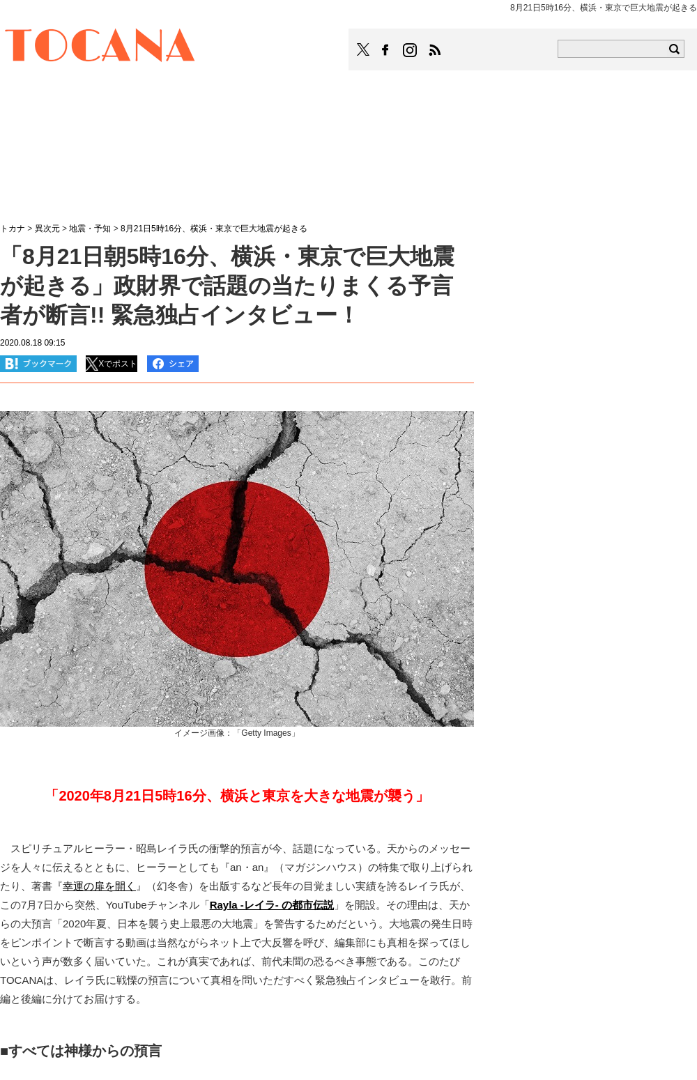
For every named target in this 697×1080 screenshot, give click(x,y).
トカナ (12, 228)
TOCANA (100, 47)
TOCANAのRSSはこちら (435, 50)
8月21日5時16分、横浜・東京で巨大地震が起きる (214, 228)
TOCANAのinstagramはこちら (410, 50)
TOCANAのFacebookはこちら (385, 50)
